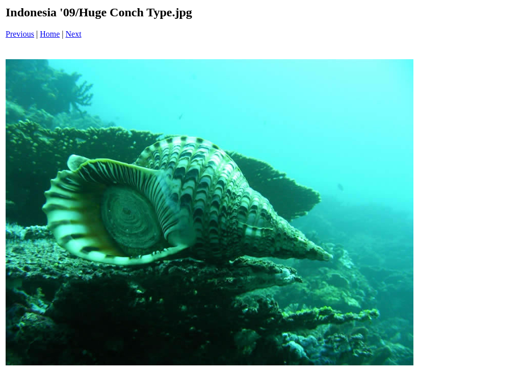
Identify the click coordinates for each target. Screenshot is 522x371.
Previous (20, 34)
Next (74, 34)
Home (50, 34)
